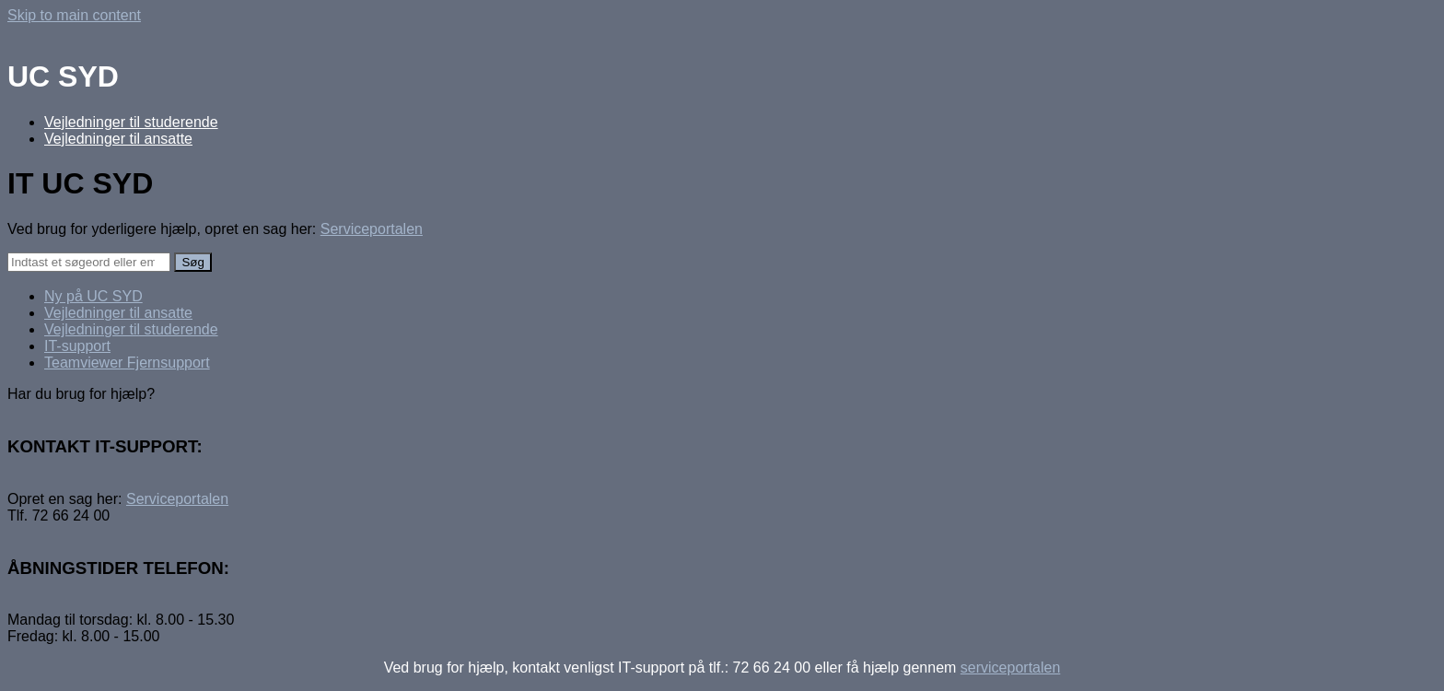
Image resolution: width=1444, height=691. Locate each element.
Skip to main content (74, 15)
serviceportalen (1011, 667)
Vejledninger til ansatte (118, 138)
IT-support (77, 346)
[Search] (88, 262)
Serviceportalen (371, 229)
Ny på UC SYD (93, 296)
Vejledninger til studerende (131, 122)
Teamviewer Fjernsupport (127, 362)
